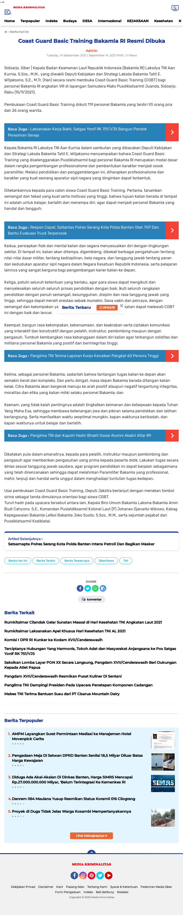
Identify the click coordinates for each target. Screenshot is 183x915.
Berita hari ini (17, 560)
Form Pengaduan (68, 892)
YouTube (112, 878)
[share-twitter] (87, 588)
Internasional (109, 21)
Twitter (102, 878)
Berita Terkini (45, 560)
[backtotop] (91, 854)
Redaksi (122, 892)
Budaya (70, 21)
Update (107, 307)
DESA (87, 21)
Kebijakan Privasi (23, 887)
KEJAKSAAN (137, 21)
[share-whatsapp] (95, 588)
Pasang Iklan (75, 887)
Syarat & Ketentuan (124, 887)
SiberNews (106, 560)
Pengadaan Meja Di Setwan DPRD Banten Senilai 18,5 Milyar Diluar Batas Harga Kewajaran (77, 758)
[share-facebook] (80, 588)
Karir (59, 887)
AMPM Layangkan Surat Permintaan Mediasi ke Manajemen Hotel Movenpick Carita (71, 736)
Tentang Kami (97, 887)
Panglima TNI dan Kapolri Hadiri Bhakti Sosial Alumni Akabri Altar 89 (90, 435)
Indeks (51, 21)
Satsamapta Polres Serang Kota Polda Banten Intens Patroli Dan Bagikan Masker (81, 544)
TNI (125, 560)
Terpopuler (30, 21)
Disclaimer (45, 887)
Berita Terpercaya (76, 560)
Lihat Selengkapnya (91, 835)
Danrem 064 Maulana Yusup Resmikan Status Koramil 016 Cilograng (73, 799)
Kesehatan (163, 21)
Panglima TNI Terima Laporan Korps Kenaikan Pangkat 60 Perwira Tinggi (94, 356)
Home (9, 21)
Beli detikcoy (105, 892)
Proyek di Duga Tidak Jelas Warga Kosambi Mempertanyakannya (71, 811)
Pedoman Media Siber (156, 887)
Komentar (92, 599)
